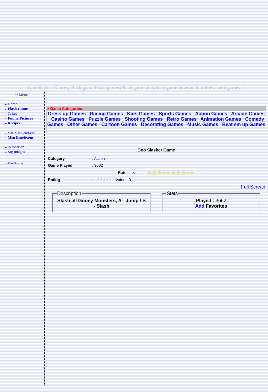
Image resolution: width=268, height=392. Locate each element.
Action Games (211, 113)
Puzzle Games (105, 119)
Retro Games (182, 119)
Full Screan (253, 186)
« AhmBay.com (15, 163)
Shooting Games (144, 119)
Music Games (202, 124)
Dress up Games (67, 113)
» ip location (14, 147)
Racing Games (106, 113)
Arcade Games (248, 113)
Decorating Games (162, 124)
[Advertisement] (134, 42)
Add (200, 206)
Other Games (82, 124)
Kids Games (141, 113)
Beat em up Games (243, 124)
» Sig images (15, 151)
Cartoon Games (119, 124)
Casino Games (67, 119)
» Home (11, 104)
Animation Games (220, 119)
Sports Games (175, 113)
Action (99, 158)
